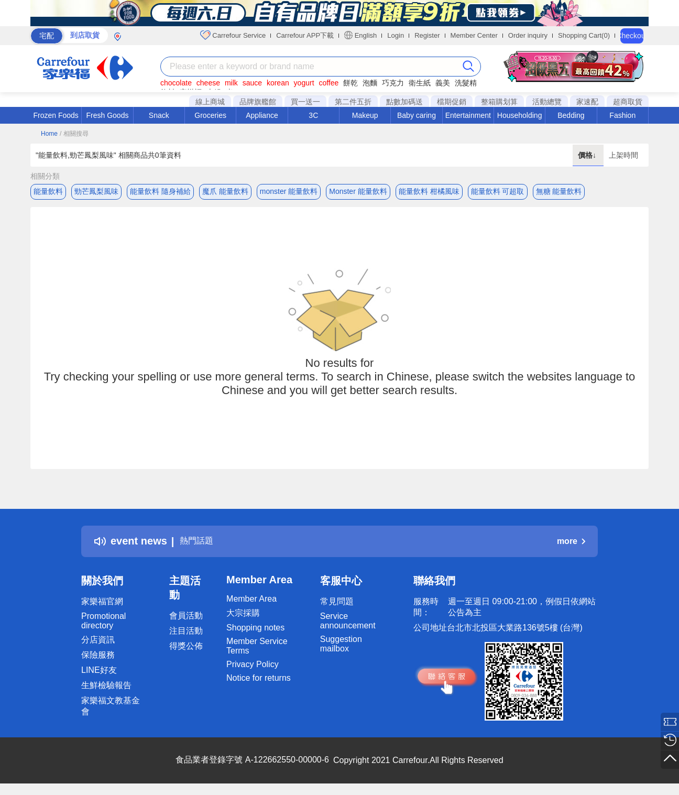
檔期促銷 (451, 101)
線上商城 (210, 101)
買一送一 (305, 101)
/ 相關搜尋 (74, 133)
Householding (519, 115)
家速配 (587, 101)
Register (427, 35)
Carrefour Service (233, 35)
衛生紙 (420, 83)
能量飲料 (48, 191)
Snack (159, 115)
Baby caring (416, 115)
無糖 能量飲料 (559, 191)
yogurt (304, 83)
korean (278, 83)
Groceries (210, 115)
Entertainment (468, 115)
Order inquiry (527, 35)
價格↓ (588, 155)
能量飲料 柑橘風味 (429, 191)
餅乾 (350, 83)
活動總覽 (547, 101)
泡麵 (370, 83)
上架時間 (623, 155)
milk (231, 83)
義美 (442, 83)
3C (313, 115)
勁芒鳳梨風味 (96, 191)
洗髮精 (466, 83)
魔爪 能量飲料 (225, 191)
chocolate (176, 83)
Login (395, 35)
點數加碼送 (404, 101)
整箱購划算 (499, 101)
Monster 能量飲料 (358, 191)
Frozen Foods (55, 115)
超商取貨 (627, 101)
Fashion (622, 115)
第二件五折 (353, 101)
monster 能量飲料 (288, 191)
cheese (208, 83)
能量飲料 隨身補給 (160, 191)
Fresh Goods (107, 115)
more (571, 544)
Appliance (262, 115)
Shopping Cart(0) (584, 35)
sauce (252, 83)
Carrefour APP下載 (305, 35)
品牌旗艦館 (257, 101)
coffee (328, 83)
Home (49, 133)
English (360, 35)
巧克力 (393, 83)
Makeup (365, 115)
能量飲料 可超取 (497, 191)
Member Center (474, 35)
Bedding (570, 115)
